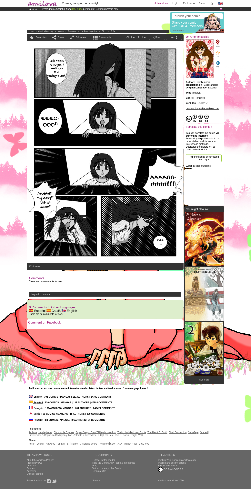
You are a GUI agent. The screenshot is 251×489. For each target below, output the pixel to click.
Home (31, 31)
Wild (140, 435)
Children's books (88, 443)
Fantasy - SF (63, 443)
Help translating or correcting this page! (204, 158)
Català (53, 311)
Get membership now (107, 9)
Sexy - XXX (116, 443)
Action (32, 443)
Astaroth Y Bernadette (85, 435)
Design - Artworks (46, 443)
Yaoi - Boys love (140, 443)
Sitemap (96, 480)
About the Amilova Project (40, 460)
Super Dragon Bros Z (86, 432)
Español (37, 311)
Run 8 (118, 435)
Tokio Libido (123, 432)
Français (36, 408)
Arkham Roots (138, 432)
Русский (36, 420)
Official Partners (35, 473)
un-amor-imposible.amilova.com (202, 108)
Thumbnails (105, 37)
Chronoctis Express (64, 432)
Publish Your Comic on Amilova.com (177, 460)
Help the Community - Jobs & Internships (113, 462)
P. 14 (113, 31)
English (69, 311)
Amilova (33, 432)
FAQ (94, 465)
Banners (31, 468)
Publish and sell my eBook (172, 462)
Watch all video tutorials (198, 166)
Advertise (31, 471)
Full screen (81, 37)
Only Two (67, 435)
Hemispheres (45, 432)
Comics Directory (45, 31)
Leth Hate (108, 435)
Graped (204, 432)
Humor (74, 443)
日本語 (35, 414)
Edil (100, 435)
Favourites (40, 37)
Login (175, 3)
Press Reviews (34, 462)
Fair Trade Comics (167, 465)
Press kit (31, 465)
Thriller (127, 443)
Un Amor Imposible (89, 31)
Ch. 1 (104, 31)
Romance (72, 31)
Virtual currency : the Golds (106, 468)
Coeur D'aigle (130, 435)
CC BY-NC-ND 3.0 (170, 469)
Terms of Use (99, 471)
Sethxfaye (193, 432)
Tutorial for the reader (103, 460)
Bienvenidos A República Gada (45, 435)
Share (61, 37)
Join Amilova (161, 3)
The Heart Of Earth (157, 432)
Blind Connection (178, 432)
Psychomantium (107, 432)
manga (61, 31)
